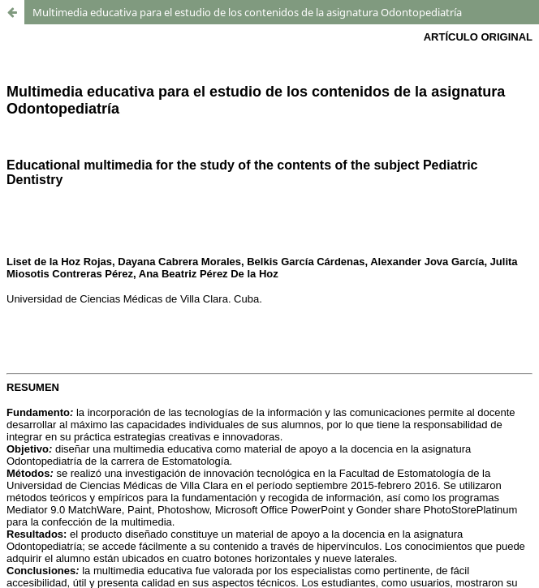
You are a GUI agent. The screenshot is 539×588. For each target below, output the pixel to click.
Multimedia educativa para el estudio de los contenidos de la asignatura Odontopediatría (247, 12)
